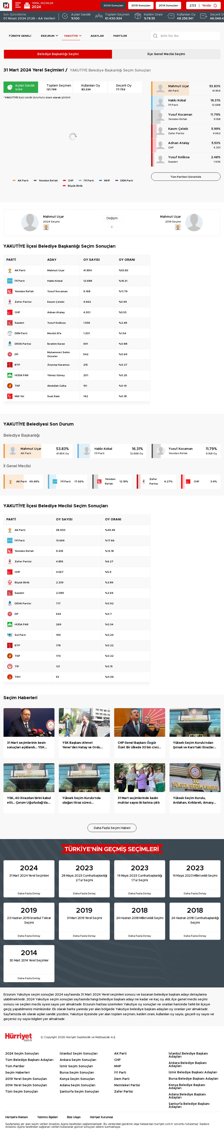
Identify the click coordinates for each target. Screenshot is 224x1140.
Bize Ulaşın (73, 1117)
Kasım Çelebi (178, 128)
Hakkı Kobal (177, 100)
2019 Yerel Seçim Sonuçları (26, 1079)
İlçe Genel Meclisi (166, 54)
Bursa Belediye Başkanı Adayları (193, 1078)
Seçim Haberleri (17, 1072)
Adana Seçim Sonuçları (77, 1085)
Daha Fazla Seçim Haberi (112, 828)
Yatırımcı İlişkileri (47, 1117)
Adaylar (97, 36)
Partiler (120, 36)
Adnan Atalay (178, 143)
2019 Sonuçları (140, 5)
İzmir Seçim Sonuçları (76, 1066)
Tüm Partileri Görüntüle (185, 177)
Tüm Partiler (14, 1066)
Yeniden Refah (177, 119)
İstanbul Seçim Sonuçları (79, 1053)
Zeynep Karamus (58, 364)
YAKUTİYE (71, 36)
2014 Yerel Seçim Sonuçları (26, 1085)
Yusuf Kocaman (180, 114)
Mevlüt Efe (54, 333)
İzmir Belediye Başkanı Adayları (193, 1072)
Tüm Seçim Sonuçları (21, 1091)
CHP (171, 147)
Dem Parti (121, 1079)
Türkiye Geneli (20, 36)
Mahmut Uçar (178, 86)
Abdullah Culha (56, 385)
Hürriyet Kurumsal (101, 1117)
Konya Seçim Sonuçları (77, 1079)
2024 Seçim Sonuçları (22, 1053)
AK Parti (173, 90)
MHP (117, 1066)
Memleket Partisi (127, 1085)
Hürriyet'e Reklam (16, 1117)
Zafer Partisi (176, 133)
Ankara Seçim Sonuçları (78, 1060)
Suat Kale (53, 396)
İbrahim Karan (56, 343)
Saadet (173, 161)
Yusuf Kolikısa (178, 157)
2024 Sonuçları (113, 5)
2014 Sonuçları (168, 5)
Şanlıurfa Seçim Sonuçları (79, 1091)
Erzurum (47, 36)
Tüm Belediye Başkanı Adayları (29, 1060)
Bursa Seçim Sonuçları (77, 1072)
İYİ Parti (173, 105)
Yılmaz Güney (56, 375)
